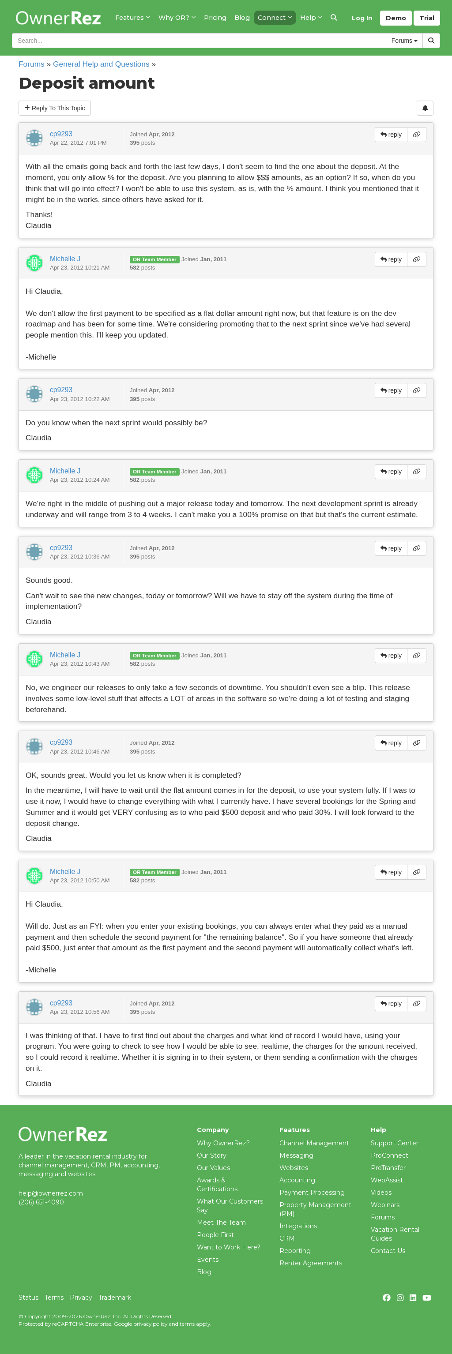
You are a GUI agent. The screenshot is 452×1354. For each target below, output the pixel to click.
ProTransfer (388, 1168)
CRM (287, 1238)
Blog (204, 1272)
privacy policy (150, 1323)
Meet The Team (221, 1222)
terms (187, 1323)
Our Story (211, 1155)
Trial (426, 18)
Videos (381, 1192)
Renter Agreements (310, 1263)
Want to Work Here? (228, 1247)
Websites (293, 1168)
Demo (396, 18)
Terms (54, 1297)
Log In (362, 18)
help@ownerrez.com (51, 1193)
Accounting (297, 1180)
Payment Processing (312, 1192)
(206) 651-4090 (41, 1202)
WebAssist (387, 1180)
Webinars (385, 1205)
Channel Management (314, 1143)
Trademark (114, 1297)
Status (28, 1297)
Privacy (81, 1297)
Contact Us (388, 1251)
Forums (32, 64)
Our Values (213, 1168)
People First (215, 1235)
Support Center (394, 1143)
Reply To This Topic (54, 108)
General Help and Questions (101, 64)
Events (207, 1260)
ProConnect (389, 1155)
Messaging (296, 1155)
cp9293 (61, 134)
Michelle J (65, 259)
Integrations (298, 1226)
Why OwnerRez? (223, 1143)
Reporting (295, 1251)
